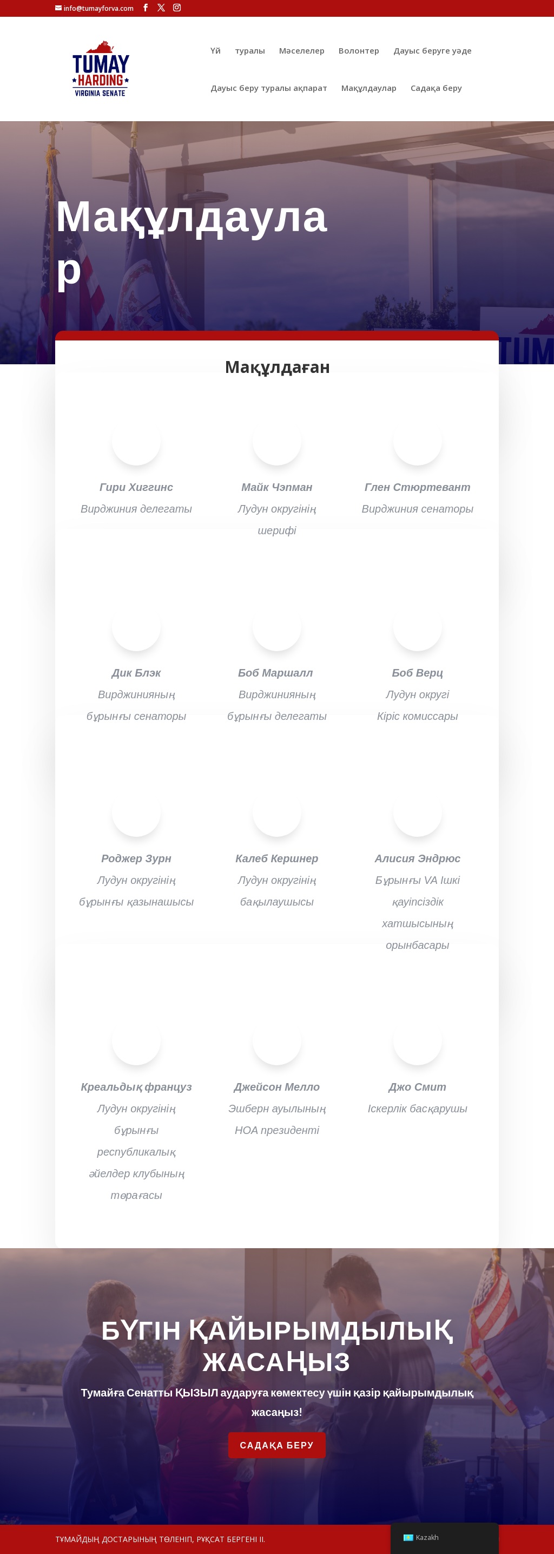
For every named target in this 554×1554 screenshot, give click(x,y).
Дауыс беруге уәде (432, 51)
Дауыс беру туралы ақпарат (268, 88)
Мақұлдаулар (369, 88)
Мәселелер (302, 51)
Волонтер (359, 51)
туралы (250, 51)
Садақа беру (436, 88)
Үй (215, 51)
